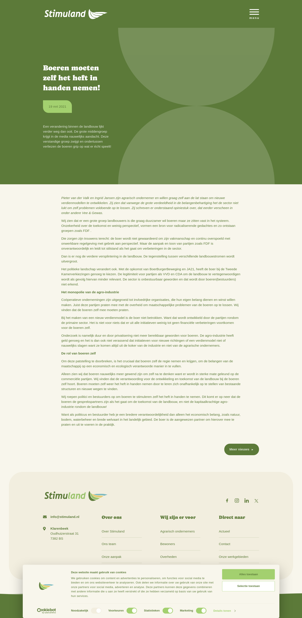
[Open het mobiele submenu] (254, 14)
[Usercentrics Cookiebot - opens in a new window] (46, 611)
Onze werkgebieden (233, 557)
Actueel (224, 531)
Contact (224, 544)
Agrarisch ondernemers (177, 531)
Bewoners (167, 544)
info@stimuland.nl (64, 517)
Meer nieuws (239, 449)
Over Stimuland (113, 531)
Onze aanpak (111, 557)
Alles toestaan (248, 574)
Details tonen (222, 610)
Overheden (168, 557)
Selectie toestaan (248, 586)
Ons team (109, 544)
